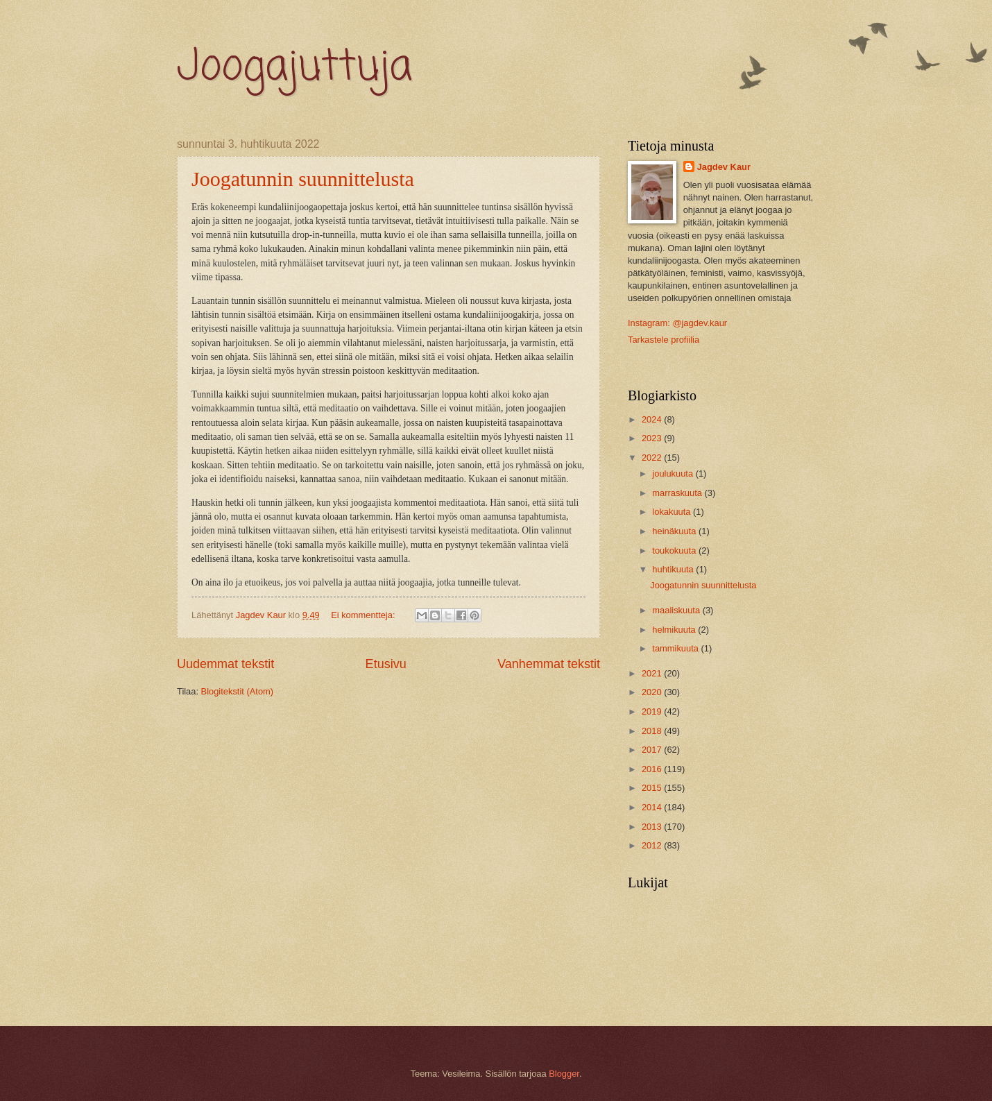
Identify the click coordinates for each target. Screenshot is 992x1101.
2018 (653, 731)
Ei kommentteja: (364, 615)
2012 (653, 845)
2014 (653, 807)
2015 (653, 788)
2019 (653, 711)
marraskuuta (678, 493)
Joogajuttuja (294, 67)
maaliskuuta (677, 610)
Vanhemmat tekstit (548, 664)
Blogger (564, 1073)
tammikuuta (676, 648)
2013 (653, 826)
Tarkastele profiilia (663, 339)
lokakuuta (672, 511)
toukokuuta (675, 550)
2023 (653, 438)
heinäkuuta (675, 531)
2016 (653, 769)
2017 (653, 749)
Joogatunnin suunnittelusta (302, 178)
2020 (653, 692)
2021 (653, 673)
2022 (653, 457)
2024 (653, 419)
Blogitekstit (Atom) (237, 691)
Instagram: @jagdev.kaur (677, 323)
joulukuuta (673, 473)
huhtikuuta (674, 569)
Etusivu (386, 664)
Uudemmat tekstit (225, 664)
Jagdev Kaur (724, 167)
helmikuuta (675, 629)
